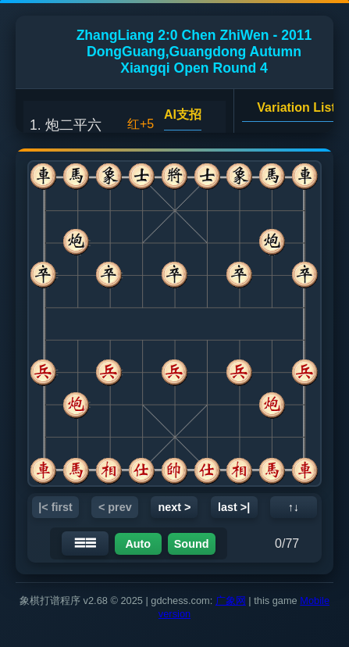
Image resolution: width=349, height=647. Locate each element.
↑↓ (293, 507)
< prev (115, 507)
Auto (138, 544)
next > (174, 507)
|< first (55, 507)
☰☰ (85, 543)
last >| (234, 507)
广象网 (230, 600)
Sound (191, 544)
